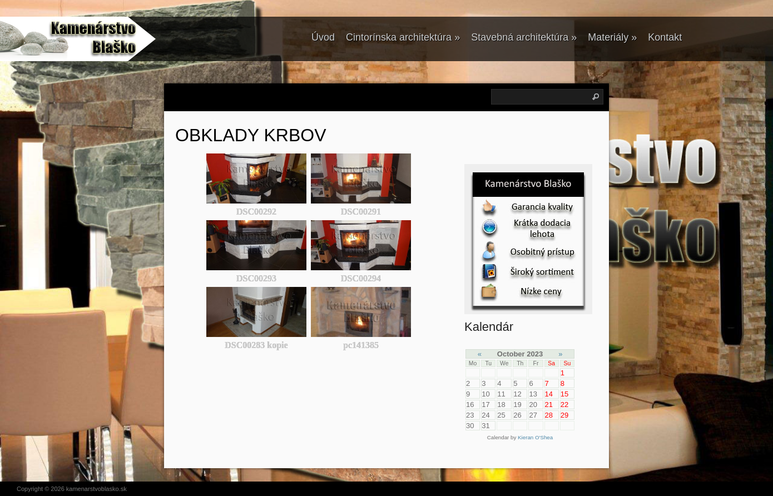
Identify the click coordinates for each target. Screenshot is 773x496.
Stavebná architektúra (524, 37)
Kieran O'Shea (535, 437)
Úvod (323, 37)
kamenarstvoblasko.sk (96, 488)
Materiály (612, 37)
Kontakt (665, 37)
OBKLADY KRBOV (250, 135)
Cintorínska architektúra (403, 37)
